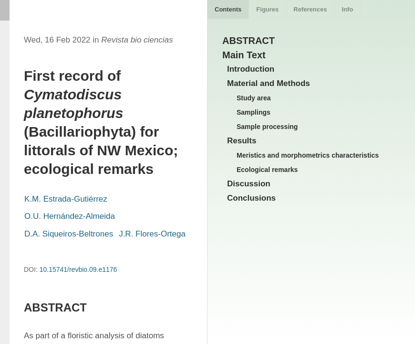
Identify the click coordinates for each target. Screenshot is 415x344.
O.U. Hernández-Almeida (69, 216)
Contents (228, 9)
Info (347, 9)
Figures (267, 9)
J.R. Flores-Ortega (152, 233)
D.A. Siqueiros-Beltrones (68, 233)
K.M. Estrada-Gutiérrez (65, 199)
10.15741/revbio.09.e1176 (78, 269)
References (310, 9)
